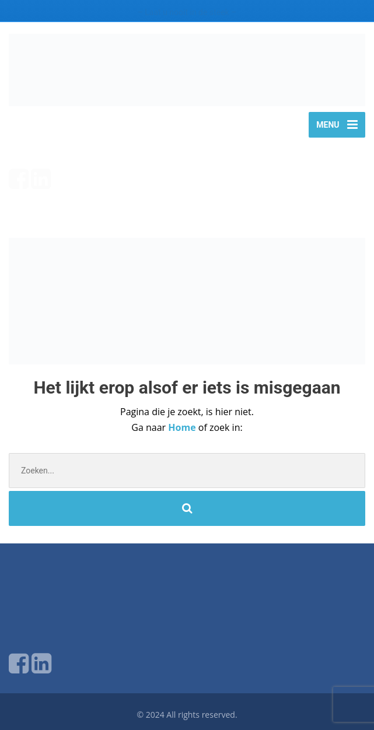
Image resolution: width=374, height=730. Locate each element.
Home (183, 427)
